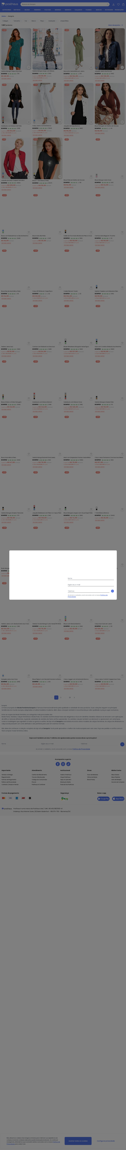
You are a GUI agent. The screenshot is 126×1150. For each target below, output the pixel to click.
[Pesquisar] (107, 4)
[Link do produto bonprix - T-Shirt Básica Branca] (47, 885)
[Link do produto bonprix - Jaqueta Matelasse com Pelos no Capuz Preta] (47, 830)
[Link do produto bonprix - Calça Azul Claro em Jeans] (47, 1107)
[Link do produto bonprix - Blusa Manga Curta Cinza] (47, 219)
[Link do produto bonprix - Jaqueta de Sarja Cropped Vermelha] (16, 164)
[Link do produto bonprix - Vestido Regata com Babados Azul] (16, 996)
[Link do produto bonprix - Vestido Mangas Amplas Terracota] (16, 830)
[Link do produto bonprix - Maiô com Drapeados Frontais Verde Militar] (16, 774)
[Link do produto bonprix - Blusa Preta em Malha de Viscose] (16, 219)
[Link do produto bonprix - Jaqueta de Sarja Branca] (79, 109)
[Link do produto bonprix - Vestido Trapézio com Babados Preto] (47, 439)
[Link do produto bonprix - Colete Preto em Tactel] (16, 439)
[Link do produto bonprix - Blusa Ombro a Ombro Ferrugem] (16, 607)
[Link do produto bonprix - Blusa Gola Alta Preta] (47, 273)
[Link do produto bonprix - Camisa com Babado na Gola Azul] (47, 495)
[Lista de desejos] (118, 4)
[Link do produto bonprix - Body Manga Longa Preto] (16, 940)
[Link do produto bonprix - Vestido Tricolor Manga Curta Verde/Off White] (47, 1051)
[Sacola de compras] (123, 4)
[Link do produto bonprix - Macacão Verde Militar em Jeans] (79, 55)
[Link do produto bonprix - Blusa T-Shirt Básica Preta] (47, 164)
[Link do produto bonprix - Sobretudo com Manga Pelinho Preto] (47, 996)
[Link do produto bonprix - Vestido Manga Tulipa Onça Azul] (16, 55)
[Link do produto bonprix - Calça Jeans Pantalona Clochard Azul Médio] (47, 774)
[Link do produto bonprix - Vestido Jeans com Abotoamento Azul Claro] (16, 1051)
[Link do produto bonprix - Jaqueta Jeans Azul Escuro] (110, 55)
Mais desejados (115, 25)
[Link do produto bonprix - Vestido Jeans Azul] (16, 495)
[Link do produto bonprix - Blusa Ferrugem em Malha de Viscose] (110, 109)
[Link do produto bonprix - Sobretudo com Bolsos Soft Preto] (16, 109)
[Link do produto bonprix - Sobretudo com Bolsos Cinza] (16, 663)
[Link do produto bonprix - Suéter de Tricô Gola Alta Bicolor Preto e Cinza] (16, 328)
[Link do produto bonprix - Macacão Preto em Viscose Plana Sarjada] (47, 940)
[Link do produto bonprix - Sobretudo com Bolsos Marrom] (47, 607)
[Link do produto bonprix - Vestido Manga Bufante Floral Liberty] (47, 719)
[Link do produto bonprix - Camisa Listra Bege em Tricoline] (47, 328)
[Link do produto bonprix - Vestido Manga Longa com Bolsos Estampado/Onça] (47, 55)
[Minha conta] (113, 4)
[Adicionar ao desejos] (28, 67)
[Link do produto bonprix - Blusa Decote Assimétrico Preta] (16, 383)
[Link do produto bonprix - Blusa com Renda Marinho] (16, 1107)
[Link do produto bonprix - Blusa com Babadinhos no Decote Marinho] (16, 273)
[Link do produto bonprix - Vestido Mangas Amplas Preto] (47, 663)
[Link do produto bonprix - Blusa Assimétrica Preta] (16, 719)
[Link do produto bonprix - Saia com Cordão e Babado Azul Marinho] (47, 551)
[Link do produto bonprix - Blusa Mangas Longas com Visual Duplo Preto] (16, 885)
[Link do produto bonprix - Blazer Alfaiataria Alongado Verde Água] (16, 551)
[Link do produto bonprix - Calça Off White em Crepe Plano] (47, 383)
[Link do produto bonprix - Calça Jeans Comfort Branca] (47, 109)
